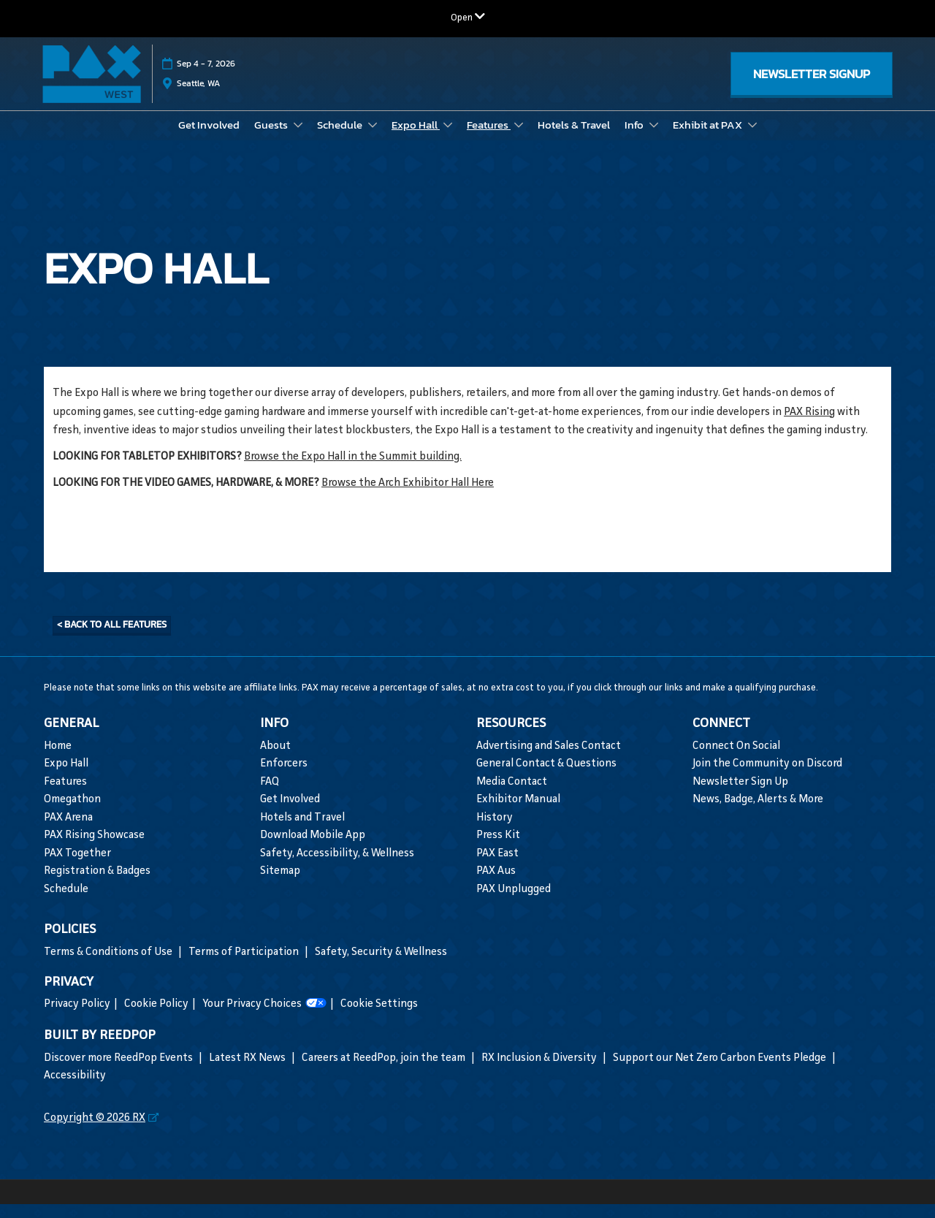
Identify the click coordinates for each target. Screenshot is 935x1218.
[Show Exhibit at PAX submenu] (752, 139)
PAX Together (77, 867)
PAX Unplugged (513, 903)
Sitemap (280, 885)
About (275, 760)
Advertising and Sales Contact (548, 760)
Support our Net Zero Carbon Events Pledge (720, 1072)
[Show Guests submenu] (298, 139)
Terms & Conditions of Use (109, 966)
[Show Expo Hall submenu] (447, 139)
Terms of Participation (244, 966)
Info (635, 138)
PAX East (497, 867)
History (494, 831)
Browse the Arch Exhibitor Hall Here (407, 497)
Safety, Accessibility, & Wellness (337, 867)
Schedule (341, 138)
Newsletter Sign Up (740, 796)
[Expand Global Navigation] (468, 17)
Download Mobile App (312, 849)
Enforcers (284, 777)
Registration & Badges (97, 885)
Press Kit (498, 849)
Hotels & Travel (574, 138)
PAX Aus (496, 885)
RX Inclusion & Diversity (540, 1072)
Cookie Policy (156, 1018)
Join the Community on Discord (767, 777)
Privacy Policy (77, 1018)
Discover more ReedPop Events (119, 1072)
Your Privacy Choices (264, 1018)
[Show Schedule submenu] (372, 139)
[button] (811, 88)
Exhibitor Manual (518, 813)
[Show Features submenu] (518, 139)
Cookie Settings (379, 1018)
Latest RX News (248, 1072)
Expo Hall (416, 138)
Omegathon (72, 813)
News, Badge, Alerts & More (757, 813)
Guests (272, 138)
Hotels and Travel (302, 831)
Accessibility (75, 1089)
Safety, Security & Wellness (381, 966)
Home (58, 760)
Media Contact (511, 796)
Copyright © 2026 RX (94, 1132)
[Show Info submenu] (653, 139)
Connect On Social (736, 760)
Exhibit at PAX (708, 138)
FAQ (269, 796)
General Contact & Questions (546, 777)
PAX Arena (68, 831)
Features (489, 138)
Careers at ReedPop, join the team (385, 1072)
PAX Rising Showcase (94, 849)
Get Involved (209, 138)
